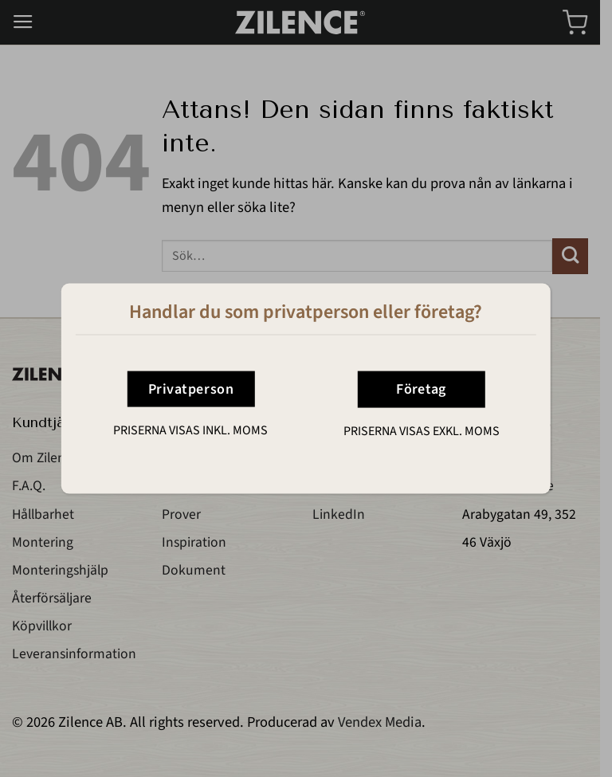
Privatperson (190, 388)
